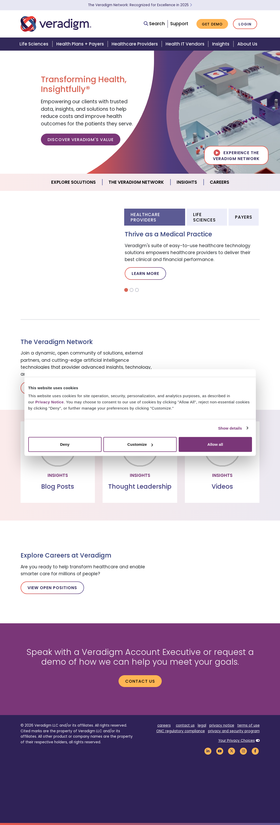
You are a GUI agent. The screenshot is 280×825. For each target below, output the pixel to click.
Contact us (140, 681)
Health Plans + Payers (80, 44)
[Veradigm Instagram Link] (243, 751)
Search (154, 24)
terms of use (248, 725)
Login (245, 24)
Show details (230, 428)
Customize (140, 444)
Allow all (215, 444)
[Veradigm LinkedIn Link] (208, 751)
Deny (65, 444)
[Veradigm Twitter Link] (231, 751)
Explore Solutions (73, 182)
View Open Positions (52, 588)
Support (179, 24)
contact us (185, 725)
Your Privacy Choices (236, 740)
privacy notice (221, 725)
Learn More (145, 273)
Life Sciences (34, 44)
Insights (220, 44)
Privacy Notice (49, 402)
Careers (219, 182)
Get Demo (212, 24)
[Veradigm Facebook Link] (255, 751)
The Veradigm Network (136, 182)
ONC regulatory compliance (180, 731)
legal (202, 725)
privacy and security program (234, 731)
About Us (247, 44)
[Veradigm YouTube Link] (219, 751)
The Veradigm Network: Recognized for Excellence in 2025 (140, 5)
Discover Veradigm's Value (81, 140)
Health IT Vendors (185, 44)
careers (164, 725)
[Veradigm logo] (56, 23)
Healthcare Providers (135, 44)
